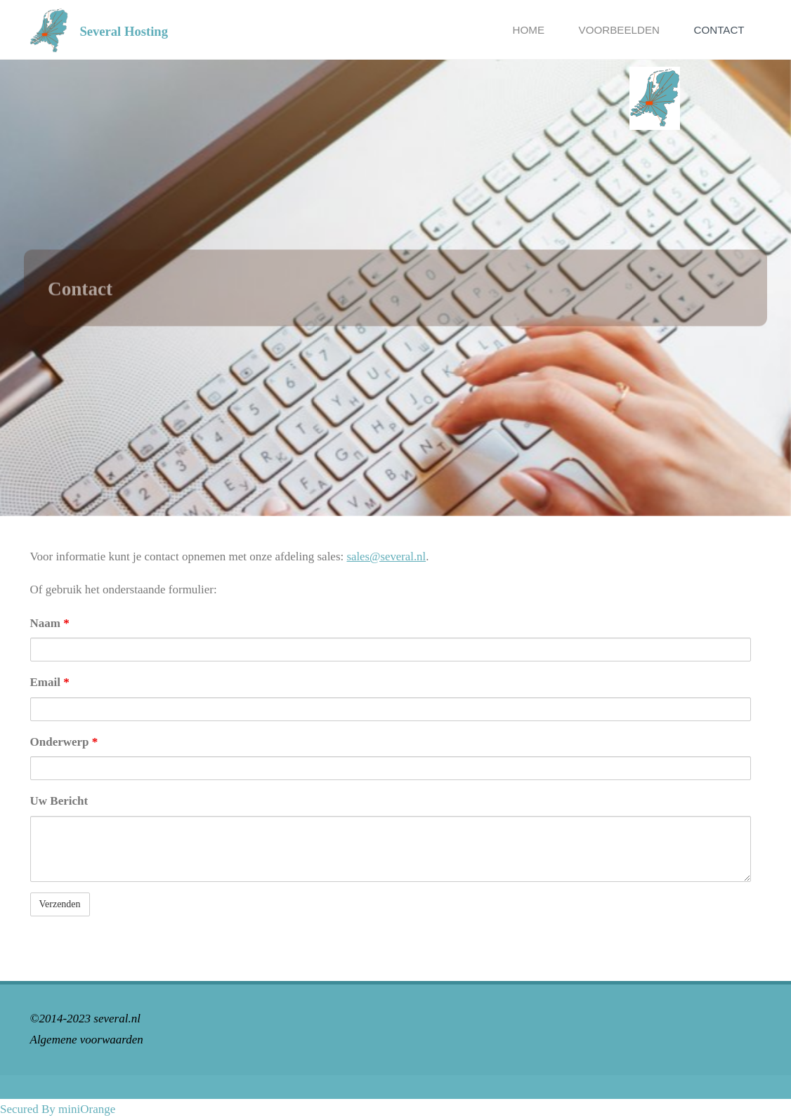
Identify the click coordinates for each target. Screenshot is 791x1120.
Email (50, 682)
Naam (50, 623)
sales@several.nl (387, 556)
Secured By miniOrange (57, 1109)
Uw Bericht (59, 801)
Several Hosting (124, 30)
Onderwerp (64, 742)
